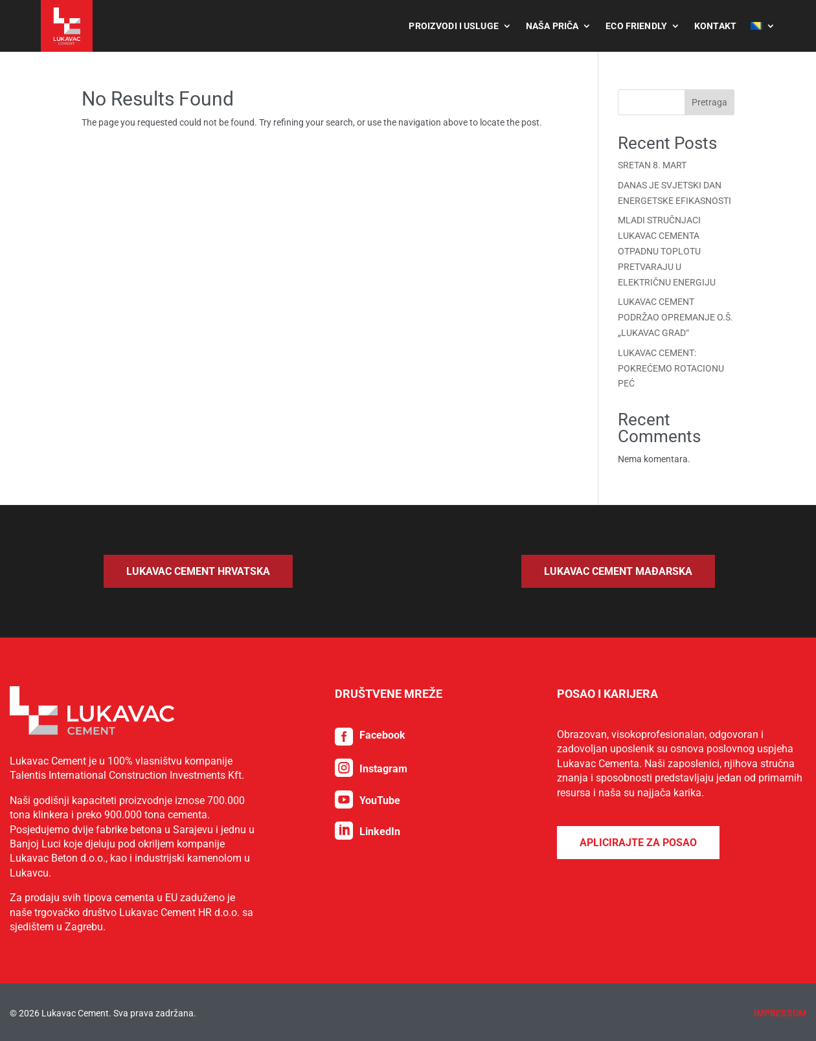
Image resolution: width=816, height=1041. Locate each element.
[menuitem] (763, 26)
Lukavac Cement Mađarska (618, 571)
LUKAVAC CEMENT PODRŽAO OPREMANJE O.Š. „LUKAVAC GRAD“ (675, 317)
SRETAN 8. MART (652, 165)
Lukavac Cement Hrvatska (198, 571)
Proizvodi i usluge (454, 26)
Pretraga (709, 102)
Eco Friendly (636, 26)
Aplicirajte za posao (638, 975)
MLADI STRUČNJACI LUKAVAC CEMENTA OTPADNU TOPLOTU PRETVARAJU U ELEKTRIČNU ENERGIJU (667, 251)
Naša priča (552, 26)
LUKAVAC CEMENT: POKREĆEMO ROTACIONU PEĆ (671, 368)
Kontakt (715, 26)
